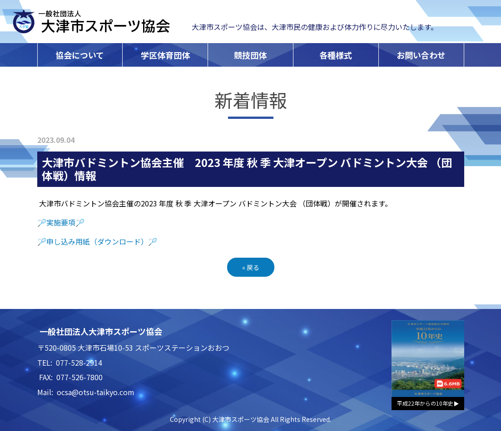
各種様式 (335, 55)
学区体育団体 (165, 55)
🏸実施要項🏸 (60, 222)
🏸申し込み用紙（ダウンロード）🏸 (97, 241)
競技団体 (250, 55)
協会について (79, 55)
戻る (250, 267)
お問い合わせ (421, 55)
